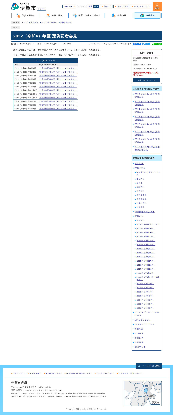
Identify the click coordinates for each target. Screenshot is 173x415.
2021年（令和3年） (145, 288)
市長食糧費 (142, 199)
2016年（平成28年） (146, 265)
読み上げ (107, 6)
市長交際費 (142, 195)
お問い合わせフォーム (146, 80)
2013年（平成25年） (146, 253)
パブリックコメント (145, 324)
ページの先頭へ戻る (151, 366)
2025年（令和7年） (145, 304)
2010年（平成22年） (146, 241)
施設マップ (140, 347)
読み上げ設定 (123, 6)
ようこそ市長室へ (49, 22)
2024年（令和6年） (145, 300)
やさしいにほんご (142, 6)
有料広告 (139, 338)
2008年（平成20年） (146, 233)
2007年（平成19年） (146, 229)
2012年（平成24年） (146, 249)
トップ (25, 22)
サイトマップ (19, 373)
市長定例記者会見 (57, 68)
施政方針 (141, 187)
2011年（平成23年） (146, 245)
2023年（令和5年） (145, 296)
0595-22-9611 (31, 390)
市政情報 (34, 22)
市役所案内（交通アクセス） (131, 373)
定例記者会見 (66, 22)
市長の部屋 (140, 168)
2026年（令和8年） (145, 308)
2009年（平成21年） (146, 237)
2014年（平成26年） (146, 257)
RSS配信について (54, 373)
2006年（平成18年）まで (148, 224)
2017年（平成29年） (146, 269)
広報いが (139, 216)
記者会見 (141, 207)
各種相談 (139, 329)
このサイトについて (105, 373)
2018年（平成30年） (146, 273)
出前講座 (139, 342)
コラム (140, 183)
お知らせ (139, 164)
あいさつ (141, 179)
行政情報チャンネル (145, 212)
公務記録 (141, 191)
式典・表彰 (142, 203)
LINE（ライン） (143, 320)
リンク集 (139, 333)
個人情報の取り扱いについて (79, 373)
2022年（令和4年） (145, 292)
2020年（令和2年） (145, 284)
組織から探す (35, 373)
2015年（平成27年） (146, 261)
